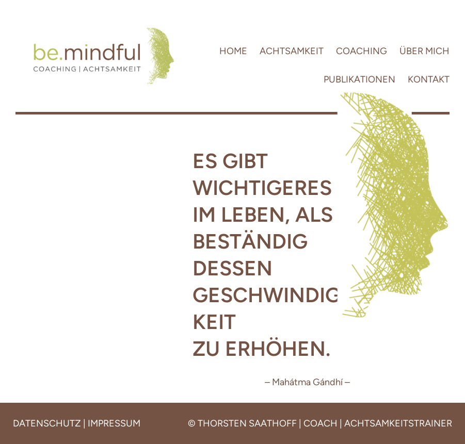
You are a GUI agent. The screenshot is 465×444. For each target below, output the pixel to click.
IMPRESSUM (114, 423)
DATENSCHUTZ (47, 423)
